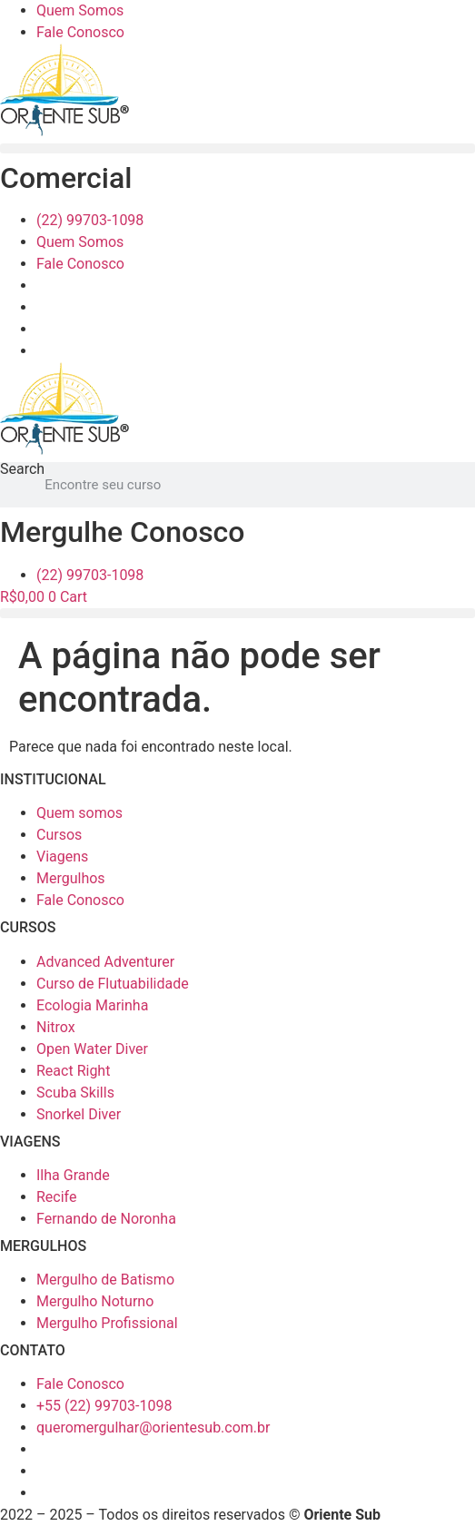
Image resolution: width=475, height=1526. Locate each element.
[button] (237, 148)
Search (22, 469)
